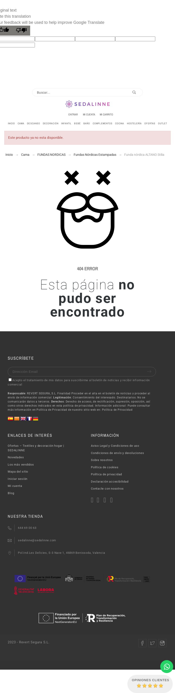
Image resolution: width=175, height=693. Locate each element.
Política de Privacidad (117, 409)
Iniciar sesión (17, 479)
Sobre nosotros (102, 460)
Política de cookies (105, 467)
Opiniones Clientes (150, 680)
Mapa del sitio (18, 471)
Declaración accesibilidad (110, 481)
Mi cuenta (15, 486)
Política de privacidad (106, 474)
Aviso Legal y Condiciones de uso (115, 445)
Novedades (16, 457)
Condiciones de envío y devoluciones (117, 453)
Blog (11, 493)
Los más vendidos (21, 464)
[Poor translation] (21, 31)
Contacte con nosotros (107, 488)
